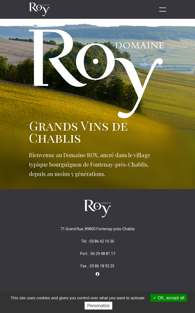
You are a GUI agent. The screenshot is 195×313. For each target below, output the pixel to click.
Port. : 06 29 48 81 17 (97, 253)
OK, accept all (168, 298)
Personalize (98, 305)
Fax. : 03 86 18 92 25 (97, 266)
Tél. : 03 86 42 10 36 (97, 241)
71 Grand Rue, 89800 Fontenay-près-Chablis (97, 229)
